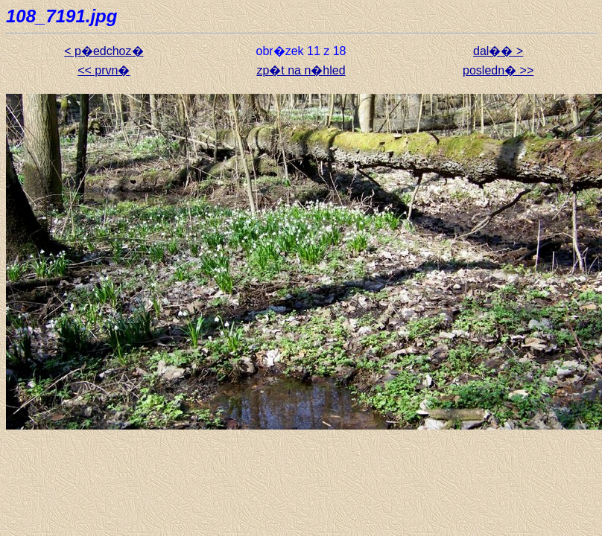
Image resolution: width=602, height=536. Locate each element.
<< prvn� (103, 70)
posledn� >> (498, 70)
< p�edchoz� (103, 51)
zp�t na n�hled (300, 70)
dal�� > (498, 51)
